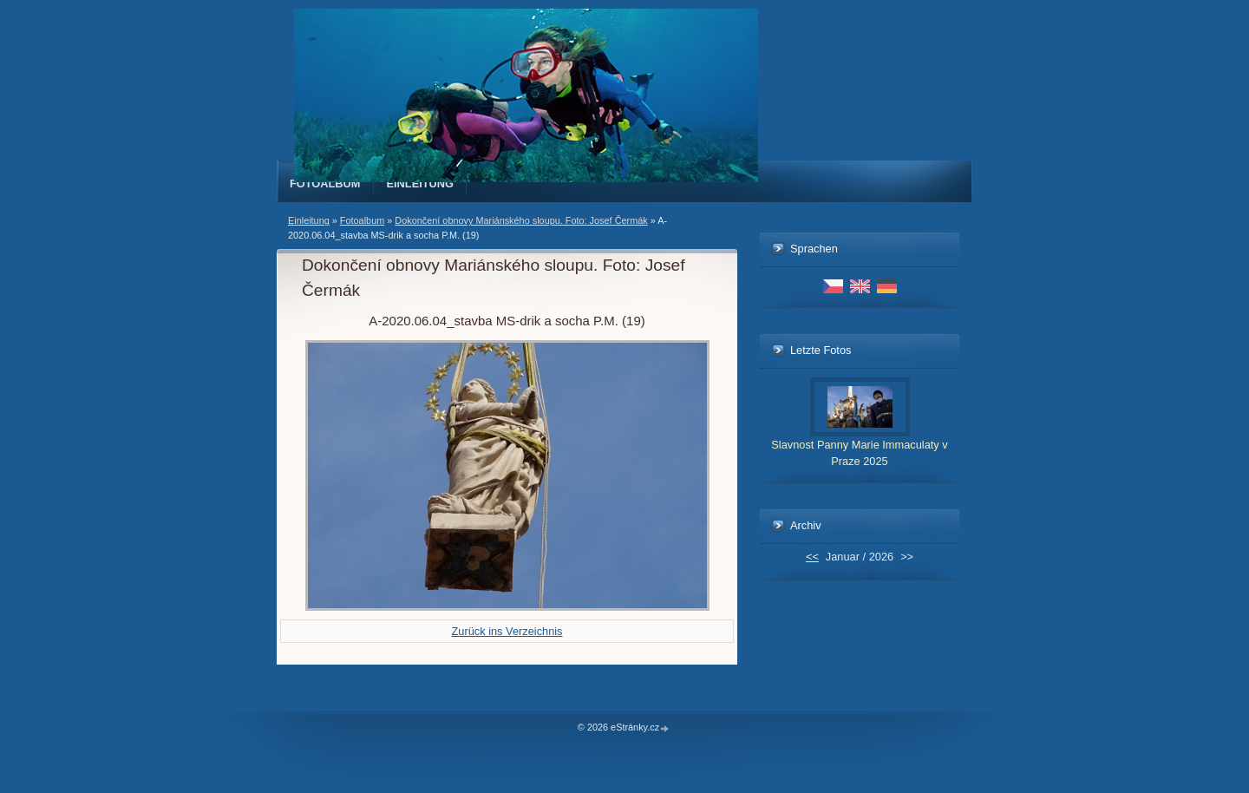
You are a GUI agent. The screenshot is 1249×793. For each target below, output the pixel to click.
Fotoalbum (325, 183)
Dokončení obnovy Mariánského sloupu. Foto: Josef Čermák (521, 220)
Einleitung (420, 183)
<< (812, 556)
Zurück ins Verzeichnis (506, 631)
